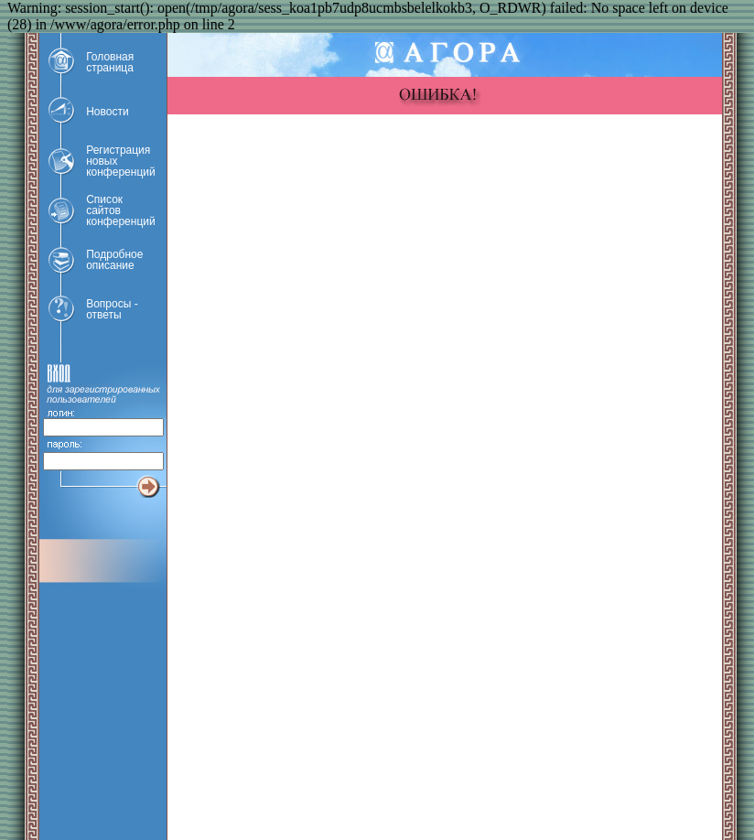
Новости (107, 111)
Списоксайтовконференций (121, 210)
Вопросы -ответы (111, 309)
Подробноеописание (114, 260)
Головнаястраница (110, 62)
